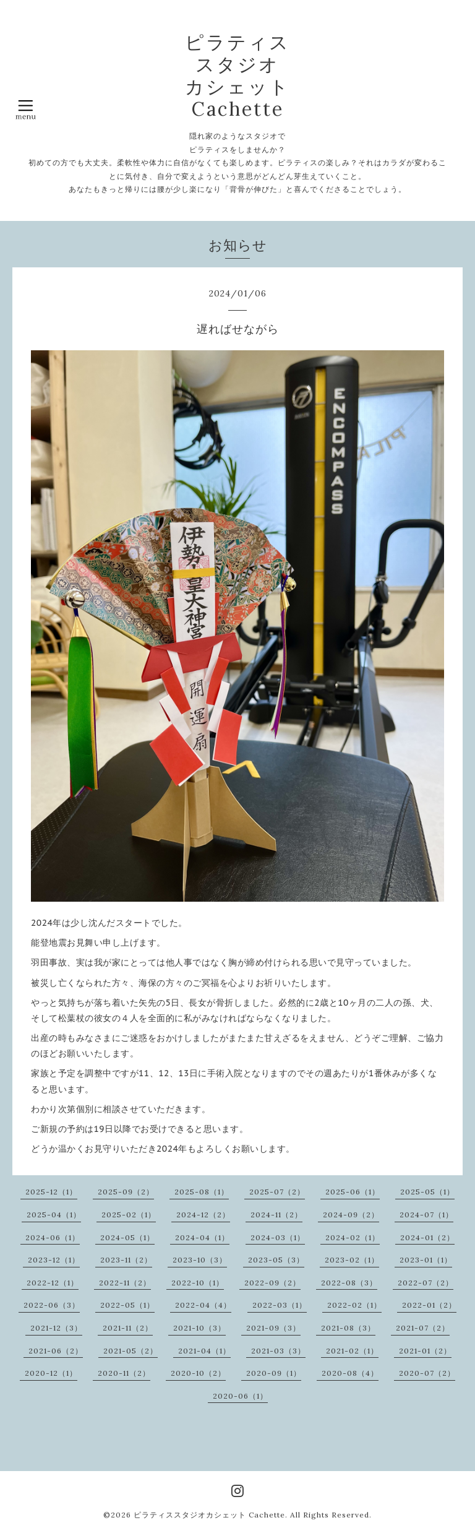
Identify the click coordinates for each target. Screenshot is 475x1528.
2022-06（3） (52, 1305)
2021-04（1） (204, 1350)
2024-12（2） (203, 1214)
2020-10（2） (198, 1373)
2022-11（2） (125, 1282)
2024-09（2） (351, 1214)
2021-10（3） (199, 1327)
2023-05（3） (276, 1259)
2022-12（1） (53, 1282)
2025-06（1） (352, 1191)
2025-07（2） (277, 1191)
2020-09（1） (273, 1373)
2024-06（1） (52, 1237)
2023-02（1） (352, 1259)
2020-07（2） (427, 1373)
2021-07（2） (423, 1327)
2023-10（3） (200, 1259)
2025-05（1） (427, 1191)
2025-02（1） (128, 1214)
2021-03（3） (278, 1350)
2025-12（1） (51, 1191)
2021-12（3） (56, 1327)
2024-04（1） (202, 1237)
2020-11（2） (124, 1373)
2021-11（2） (128, 1327)
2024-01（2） (427, 1237)
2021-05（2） (130, 1350)
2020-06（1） (240, 1396)
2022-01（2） (429, 1305)
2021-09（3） (273, 1327)
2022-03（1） (279, 1305)
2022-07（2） (425, 1282)
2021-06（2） (55, 1350)
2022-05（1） (127, 1305)
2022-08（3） (349, 1282)
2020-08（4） (350, 1373)
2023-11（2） (126, 1259)
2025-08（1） (201, 1191)
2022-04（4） (203, 1305)
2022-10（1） (197, 1282)
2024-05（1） (127, 1237)
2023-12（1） (54, 1259)
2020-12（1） (51, 1373)
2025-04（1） (54, 1214)
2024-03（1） (277, 1237)
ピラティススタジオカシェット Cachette (209, 1514)
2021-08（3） (348, 1327)
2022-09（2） (272, 1282)
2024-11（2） (276, 1214)
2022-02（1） (354, 1305)
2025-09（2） (126, 1191)
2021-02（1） (352, 1350)
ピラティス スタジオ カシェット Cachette (237, 75)
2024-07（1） (426, 1214)
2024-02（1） (352, 1237)
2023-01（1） (426, 1259)
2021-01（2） (425, 1350)
